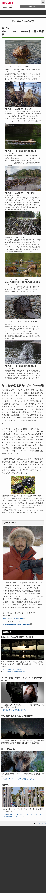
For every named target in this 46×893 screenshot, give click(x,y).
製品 (13, 12)
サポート (41, 12)
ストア (20, 12)
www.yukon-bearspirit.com (13, 618)
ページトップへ (41, 823)
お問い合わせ (25, 2)
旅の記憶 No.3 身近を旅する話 (13, 669)
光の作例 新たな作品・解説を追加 (14, 671)
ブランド (4, 12)
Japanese (32, 6)
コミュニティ (30, 12)
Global (35, 2)
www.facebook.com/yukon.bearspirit (16, 624)
